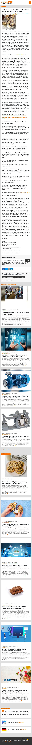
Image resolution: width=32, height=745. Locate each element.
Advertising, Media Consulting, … (12, 352)
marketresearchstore (13, 14)
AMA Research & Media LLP (7, 480)
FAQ (1, 740)
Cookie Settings (7, 741)
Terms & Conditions (15, 740)
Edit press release (19, 277)
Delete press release (8, 277)
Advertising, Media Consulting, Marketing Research (20, 13)
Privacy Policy (8, 740)
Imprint (4, 740)
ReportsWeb (4, 688)
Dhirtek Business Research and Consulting (9, 563)
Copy (27, 260)
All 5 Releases (5, 449)
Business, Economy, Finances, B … (12, 309)
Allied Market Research (6, 522)
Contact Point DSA (22, 740)
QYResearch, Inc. (5, 647)
